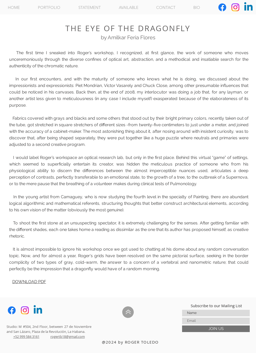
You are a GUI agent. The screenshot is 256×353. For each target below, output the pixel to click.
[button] (54, 7)
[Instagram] (235, 7)
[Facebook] (222, 7)
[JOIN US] (216, 329)
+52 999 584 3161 (26, 336)
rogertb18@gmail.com (67, 336)
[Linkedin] (248, 7)
